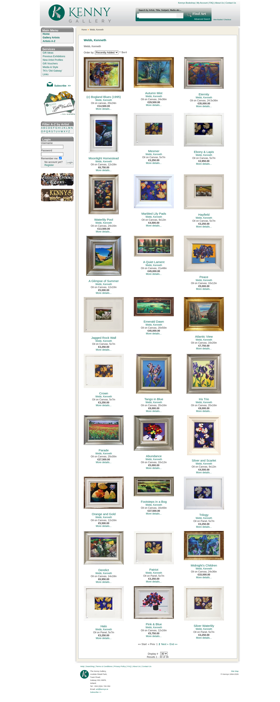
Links (45, 74)
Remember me (49, 158)
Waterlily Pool (103, 219)
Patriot (153, 569)
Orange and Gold (104, 514)
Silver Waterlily (204, 625)
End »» (173, 644)
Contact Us (231, 3)
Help (82, 666)
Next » (164, 644)
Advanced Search (202, 19)
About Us (219, 3)
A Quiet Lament (153, 262)
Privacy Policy (120, 666)
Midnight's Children (204, 565)
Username (47, 143)
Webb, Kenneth (103, 100)
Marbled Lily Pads (153, 213)
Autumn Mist (153, 93)
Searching (90, 666)
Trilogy (203, 515)
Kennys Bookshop (186, 3)
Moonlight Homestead (104, 158)
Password (46, 150)
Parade (104, 450)
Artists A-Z (49, 41)
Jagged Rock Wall (103, 337)
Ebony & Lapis (204, 152)
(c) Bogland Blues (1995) (104, 97)
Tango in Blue (153, 399)
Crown (103, 393)
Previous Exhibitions (54, 56)
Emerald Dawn (154, 321)
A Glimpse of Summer (104, 281)
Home (46, 34)
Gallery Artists (51, 37)
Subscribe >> (95, 692)
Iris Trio (204, 399)
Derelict (103, 570)
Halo (104, 626)
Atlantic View (204, 336)
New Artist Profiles (53, 60)
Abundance (154, 456)
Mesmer (153, 151)
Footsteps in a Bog (154, 501)
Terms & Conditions (104, 666)
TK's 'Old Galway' (52, 70)
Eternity (204, 94)
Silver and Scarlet (204, 460)
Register (49, 165)
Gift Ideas (48, 52)
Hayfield (203, 214)
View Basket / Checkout (222, 19)
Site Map (235, 671)
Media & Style (50, 67)
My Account (202, 3)
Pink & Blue (154, 624)
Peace (203, 277)
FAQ (211, 3)
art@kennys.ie (102, 689)
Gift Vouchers (50, 63)
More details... (104, 109)
